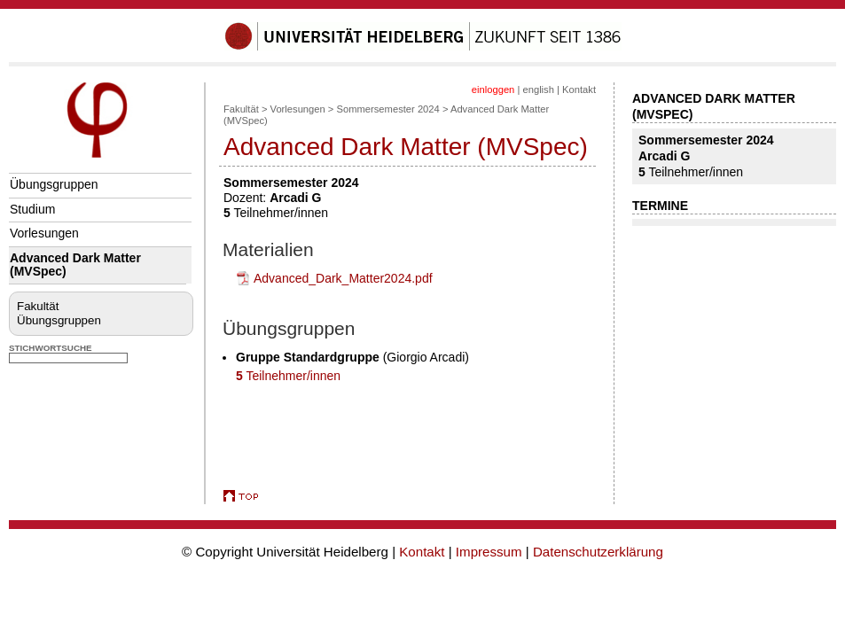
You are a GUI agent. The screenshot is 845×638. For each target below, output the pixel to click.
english (537, 89)
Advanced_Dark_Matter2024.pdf (343, 278)
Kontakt (579, 89)
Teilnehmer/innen (288, 376)
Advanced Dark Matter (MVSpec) (75, 264)
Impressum (489, 551)
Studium (32, 209)
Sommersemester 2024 (388, 109)
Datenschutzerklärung (598, 551)
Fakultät (38, 306)
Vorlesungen (44, 233)
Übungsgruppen (54, 184)
